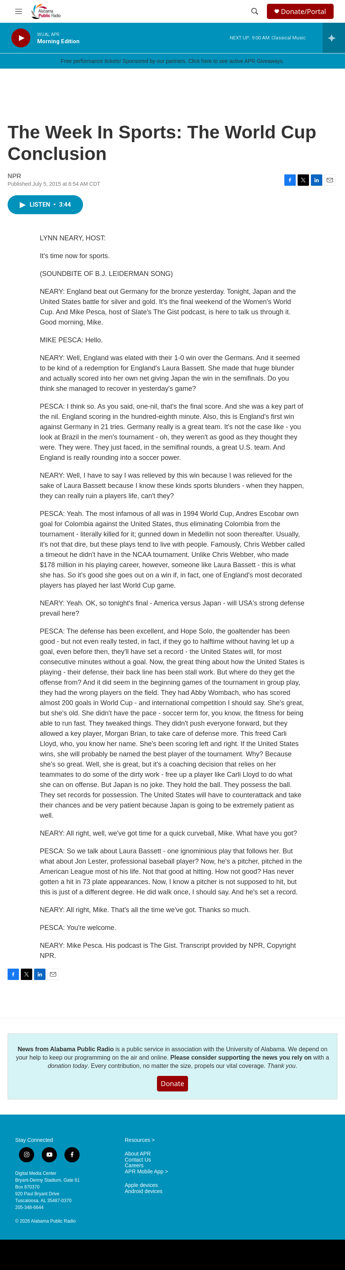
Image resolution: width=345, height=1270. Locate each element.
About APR (138, 1154)
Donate (172, 1083)
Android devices (144, 1191)
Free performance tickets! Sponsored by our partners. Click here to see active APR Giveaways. (172, 61)
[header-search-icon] (255, 11)
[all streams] (334, 38)
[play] (21, 38)
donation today (68, 1066)
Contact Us (138, 1160)
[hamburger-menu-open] (18, 11)
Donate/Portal (303, 12)
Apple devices (141, 1185)
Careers (134, 1165)
